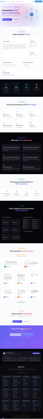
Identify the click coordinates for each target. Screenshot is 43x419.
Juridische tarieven (5, 397)
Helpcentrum (11, 354)
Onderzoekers (35, 381)
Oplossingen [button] (12, 1)
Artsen (14, 394)
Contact (34, 408)
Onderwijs (24, 380)
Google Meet (34, 394)
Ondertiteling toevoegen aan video (16, 383)
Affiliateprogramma (25, 396)
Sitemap (18, 417)
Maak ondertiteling (7, 19)
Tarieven (21, 1)
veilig (21, 370)
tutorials (15, 354)
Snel (29, 369)
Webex (34, 396)
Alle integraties (35, 397)
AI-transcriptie (26, 369)
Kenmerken (4, 379)
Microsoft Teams (35, 393)
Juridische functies (5, 393)
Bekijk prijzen (16, 19)
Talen (4, 403)
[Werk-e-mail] (16, 335)
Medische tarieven (15, 397)
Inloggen (32, 1)
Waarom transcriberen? (16, 408)
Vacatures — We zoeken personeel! (36, 405)
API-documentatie (25, 393)
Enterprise (24, 379)
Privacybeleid (21, 417)
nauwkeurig (31, 369)
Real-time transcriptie (5, 385)
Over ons (34, 403)
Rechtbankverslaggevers (6, 394)
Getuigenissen (25, 406)
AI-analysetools (15, 379)
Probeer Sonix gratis (38, 1)
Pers (33, 407)
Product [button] (8, 1)
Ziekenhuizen (15, 396)
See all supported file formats (29, 231)
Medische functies (15, 393)
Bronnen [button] (17, 1)
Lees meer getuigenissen (21, 302)
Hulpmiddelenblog (5, 408)
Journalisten (34, 380)
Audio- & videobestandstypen (5, 405)
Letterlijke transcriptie (5, 384)
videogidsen (18, 354)
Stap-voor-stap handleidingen (15, 407)
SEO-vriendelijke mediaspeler (15, 381)
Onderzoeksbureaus (25, 383)
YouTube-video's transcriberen (15, 385)
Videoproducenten (35, 384)
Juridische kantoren (5, 396)
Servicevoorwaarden (27, 417)
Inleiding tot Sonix (5, 407)
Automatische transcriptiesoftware (5, 381)
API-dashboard (25, 394)
